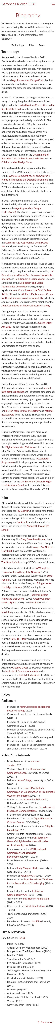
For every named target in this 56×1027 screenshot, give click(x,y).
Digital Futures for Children (19, 447)
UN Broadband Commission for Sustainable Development (26, 852)
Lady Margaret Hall (27, 868)
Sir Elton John (11, 410)
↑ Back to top (45, 1022)
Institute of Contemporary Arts (21, 671)
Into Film (6, 612)
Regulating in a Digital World (30, 278)
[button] (53, 4)
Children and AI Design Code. (16, 162)
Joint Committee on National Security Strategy (25, 305)
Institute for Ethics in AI (35, 799)
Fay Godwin (23, 510)
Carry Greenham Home (33, 539)
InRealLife (34, 602)
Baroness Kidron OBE (18, 4)
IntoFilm (36, 921)
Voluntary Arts (27, 875)
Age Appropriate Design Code (28, 80)
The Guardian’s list (11, 562)
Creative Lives (19, 667)
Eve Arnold (22, 522)
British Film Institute (29, 675)
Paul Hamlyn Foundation (36, 898)
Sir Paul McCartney (30, 410)
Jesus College (24, 780)
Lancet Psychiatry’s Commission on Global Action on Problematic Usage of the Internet (31, 791)
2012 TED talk (18, 638)
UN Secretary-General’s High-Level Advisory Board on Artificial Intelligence (28, 841)
